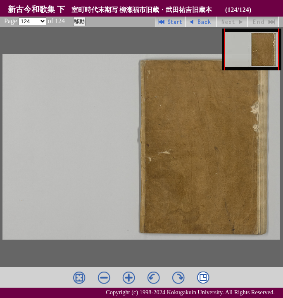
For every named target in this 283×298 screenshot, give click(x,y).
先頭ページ (170, 22)
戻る (201, 22)
